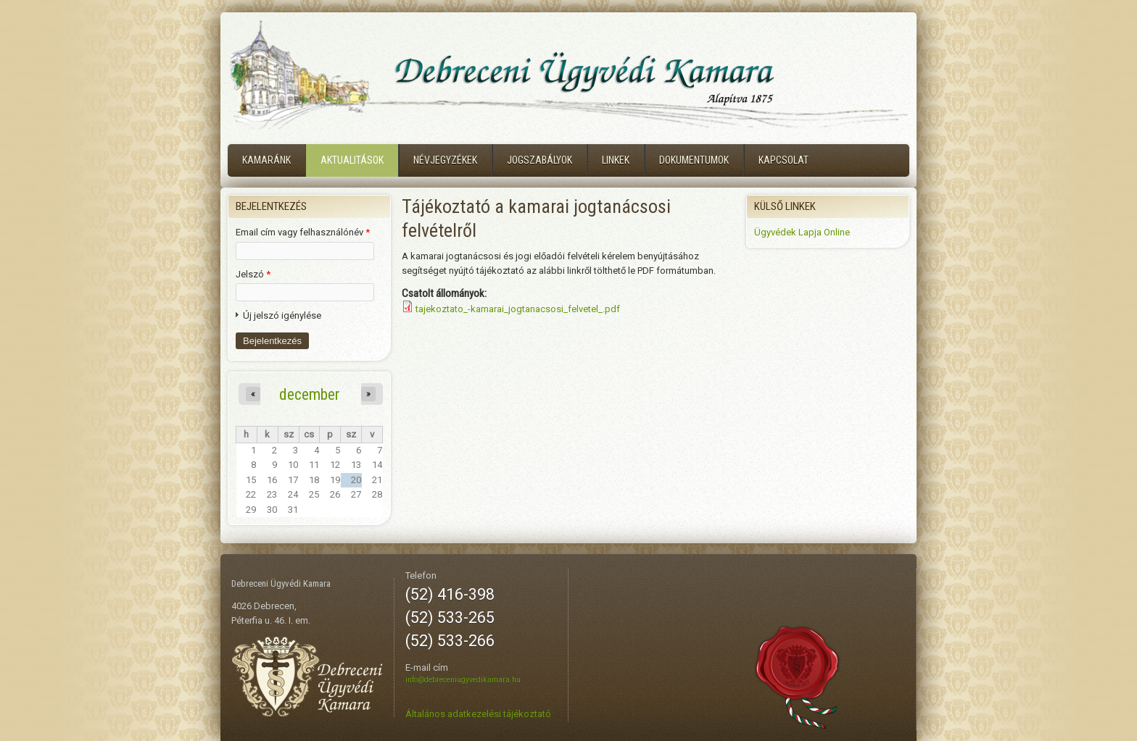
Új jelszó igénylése (282, 315)
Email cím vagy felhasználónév (303, 232)
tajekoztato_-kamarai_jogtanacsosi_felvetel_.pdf (517, 308)
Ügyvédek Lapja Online (802, 232)
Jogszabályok (539, 160)
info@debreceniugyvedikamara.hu (463, 680)
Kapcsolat (783, 160)
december (309, 394)
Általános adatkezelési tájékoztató (478, 713)
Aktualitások (352, 160)
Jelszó (253, 274)
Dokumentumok (694, 160)
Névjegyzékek (445, 160)
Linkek (615, 160)
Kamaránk (266, 160)
